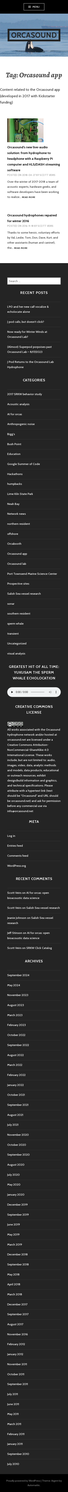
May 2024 (13, 985)
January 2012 (15, 1354)
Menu (36, 6)
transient (13, 633)
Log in (11, 836)
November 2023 (17, 995)
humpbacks (14, 484)
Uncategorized (16, 643)
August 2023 (15, 1005)
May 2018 (13, 1274)
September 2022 (18, 1045)
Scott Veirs (47, 175)
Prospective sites (18, 583)
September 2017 (17, 1314)
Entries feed (15, 845)
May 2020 (13, 1184)
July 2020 (13, 1174)
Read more (28, 197)
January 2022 (15, 1085)
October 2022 (16, 1035)
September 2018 (18, 1264)
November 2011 (17, 1364)
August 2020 (15, 1164)
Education (13, 454)
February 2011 (15, 1434)
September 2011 (17, 1384)
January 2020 (15, 1194)
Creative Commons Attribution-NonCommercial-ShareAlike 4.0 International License (28, 750)
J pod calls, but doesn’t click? (25, 321)
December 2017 (17, 1304)
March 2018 (14, 1294)
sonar (10, 603)
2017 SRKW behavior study (24, 394)
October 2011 (15, 1374)
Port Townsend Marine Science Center (32, 573)
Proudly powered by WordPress (23, 1480)
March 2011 (14, 1424)
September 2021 (17, 1105)
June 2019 (13, 1224)
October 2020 (16, 1144)
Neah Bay (13, 504)
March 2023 (14, 1015)
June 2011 (13, 1404)
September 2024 (18, 975)
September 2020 (18, 1154)
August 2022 (15, 1055)
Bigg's (11, 434)
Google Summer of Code (23, 464)
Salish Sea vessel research (24, 593)
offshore (12, 534)
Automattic (34, 1485)
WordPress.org (16, 865)
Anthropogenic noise (21, 424)
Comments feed (17, 855)
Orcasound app (17, 553)
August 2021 (15, 1115)
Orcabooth (14, 543)
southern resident (18, 613)
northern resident (18, 524)
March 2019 (14, 1244)
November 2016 (17, 1334)
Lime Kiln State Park (20, 494)
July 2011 (12, 1394)
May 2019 (13, 1234)
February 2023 (16, 1025)
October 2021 (16, 1095)
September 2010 (18, 1454)
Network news (16, 513)
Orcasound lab (16, 563)
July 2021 (12, 1124)
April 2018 (13, 1284)
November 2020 (18, 1134)
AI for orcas (14, 414)
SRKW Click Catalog (39, 948)
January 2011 (15, 1444)
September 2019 (18, 1214)
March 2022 (14, 1065)
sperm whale (15, 623)
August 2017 (15, 1324)
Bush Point (14, 444)
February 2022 (16, 1075)
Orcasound (34, 35)
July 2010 (13, 1464)
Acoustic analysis (18, 404)
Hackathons (14, 474)
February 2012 (16, 1344)
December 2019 (17, 1204)
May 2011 (13, 1414)
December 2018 (17, 1254)
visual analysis (16, 653)
